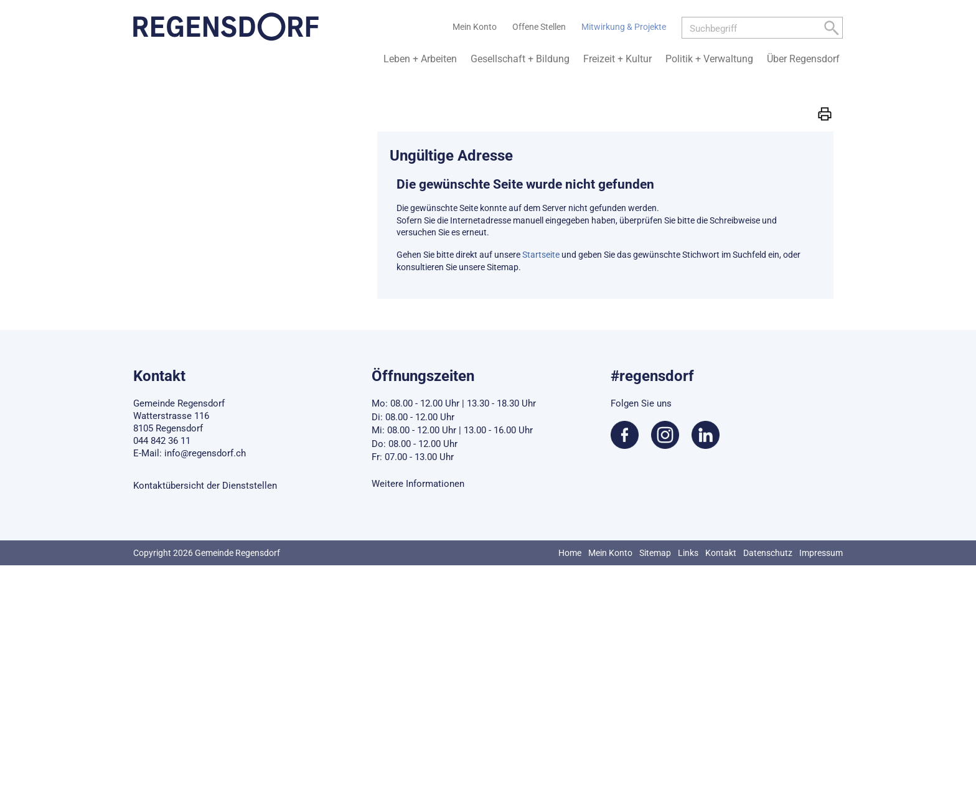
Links (688, 553)
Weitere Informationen (418, 483)
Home (569, 553)
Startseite (541, 255)
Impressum (821, 553)
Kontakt (720, 553)
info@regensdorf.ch (205, 453)
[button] (824, 113)
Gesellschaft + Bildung (520, 59)
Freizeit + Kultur (617, 59)
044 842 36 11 (161, 440)
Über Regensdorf (803, 59)
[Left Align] (831, 30)
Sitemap (655, 553)
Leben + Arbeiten (420, 59)
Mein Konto (610, 553)
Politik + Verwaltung (709, 59)
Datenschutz (767, 553)
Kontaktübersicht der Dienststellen (205, 485)
